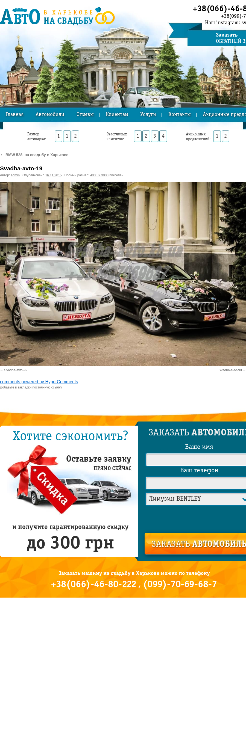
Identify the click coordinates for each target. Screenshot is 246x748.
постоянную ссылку (47, 387)
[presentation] (199, 518)
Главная (14, 115)
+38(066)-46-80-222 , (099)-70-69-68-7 (134, 584)
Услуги (148, 115)
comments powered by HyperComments (39, 381)
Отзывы (85, 115)
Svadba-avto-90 (230, 370)
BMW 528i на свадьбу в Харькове (34, 155)
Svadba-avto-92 (15, 370)
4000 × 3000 (99, 175)
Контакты (179, 115)
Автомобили (50, 115)
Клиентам (117, 115)
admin (15, 175)
